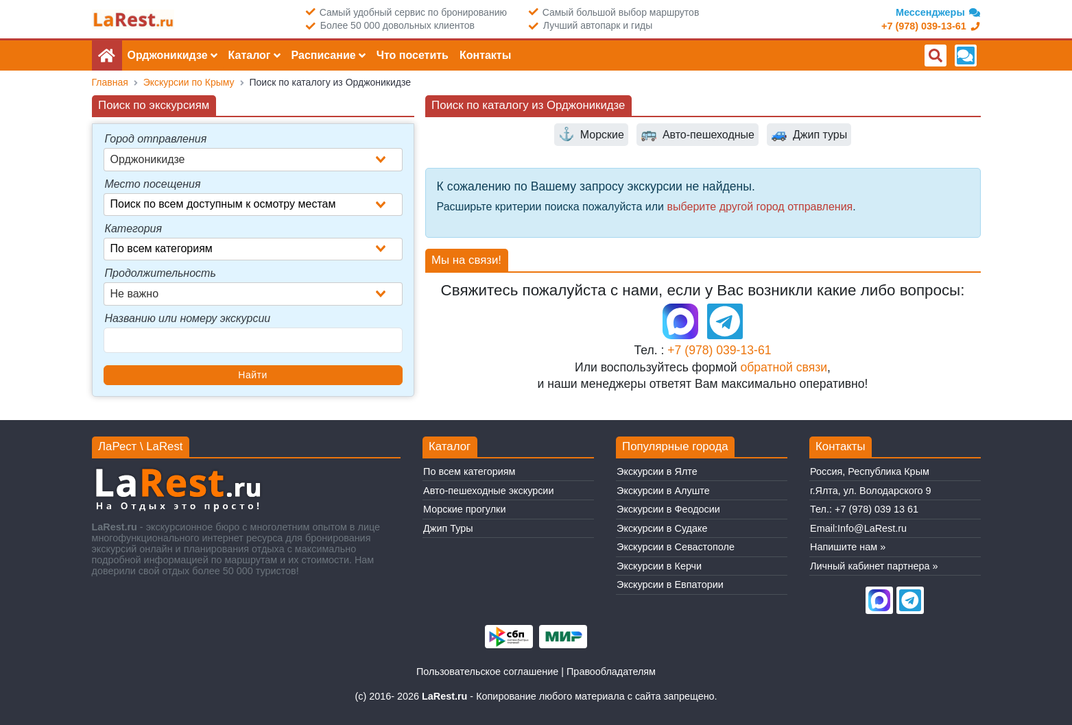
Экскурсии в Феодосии (668, 509)
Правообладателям (611, 671)
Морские (591, 134)
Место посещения (153, 184)
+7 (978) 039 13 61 (876, 509)
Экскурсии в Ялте (657, 471)
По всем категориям (469, 471)
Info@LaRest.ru (872, 528)
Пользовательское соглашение (487, 671)
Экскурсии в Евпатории (670, 584)
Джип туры (809, 134)
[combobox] (253, 159)
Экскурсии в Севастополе (676, 546)
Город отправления (156, 139)
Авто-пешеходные (697, 134)
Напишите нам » (847, 546)
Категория (134, 228)
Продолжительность (160, 273)
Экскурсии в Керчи (659, 566)
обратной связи (783, 367)
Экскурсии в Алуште (663, 490)
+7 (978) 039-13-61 (719, 350)
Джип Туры (448, 528)
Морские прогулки (464, 509)
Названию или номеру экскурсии (188, 318)
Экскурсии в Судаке (662, 528)
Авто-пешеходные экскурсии (488, 490)
